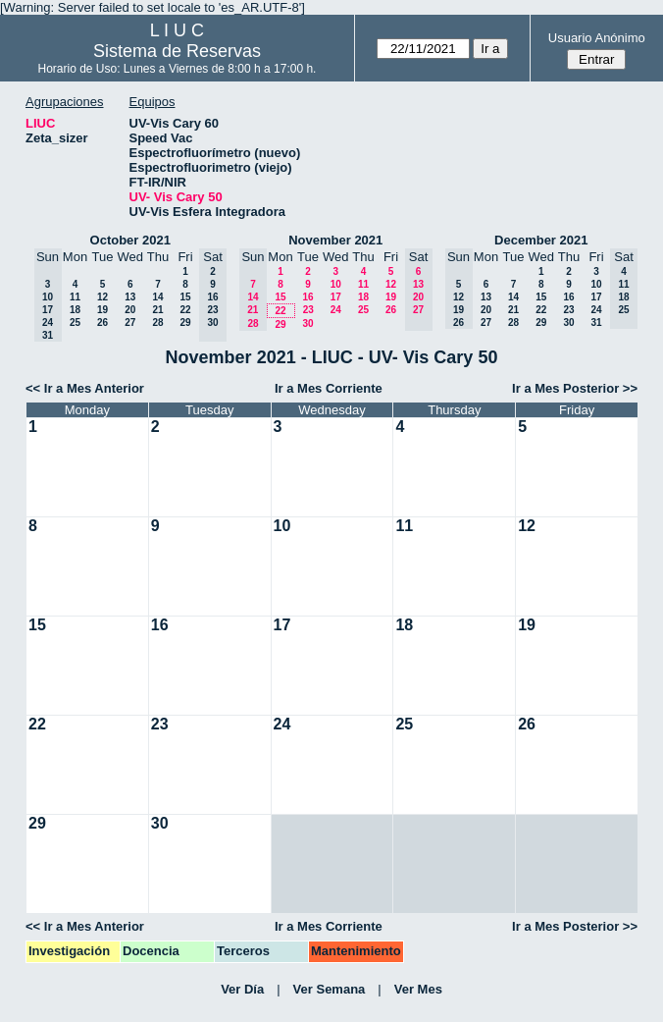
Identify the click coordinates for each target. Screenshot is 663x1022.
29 (184, 322)
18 (75, 309)
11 (75, 297)
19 (102, 309)
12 (102, 297)
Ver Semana (329, 989)
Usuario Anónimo (596, 37)
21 (157, 309)
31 (595, 322)
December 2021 (540, 240)
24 (336, 309)
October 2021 (130, 240)
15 (184, 297)
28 (157, 322)
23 (308, 309)
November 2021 (335, 240)
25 (75, 322)
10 (336, 284)
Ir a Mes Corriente (328, 388)
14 (157, 297)
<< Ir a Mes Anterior (85, 388)
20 (130, 309)
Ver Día (242, 989)
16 (307, 297)
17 (336, 297)
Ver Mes (418, 989)
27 (130, 322)
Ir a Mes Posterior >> (575, 388)
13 (130, 297)
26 (102, 322)
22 (184, 309)
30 (307, 323)
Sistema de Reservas (177, 51)
